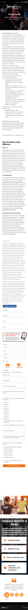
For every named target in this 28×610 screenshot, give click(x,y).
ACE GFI (5, 404)
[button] (10, 516)
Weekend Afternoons (8, 457)
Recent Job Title (6, 375)
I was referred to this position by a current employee (12, 461)
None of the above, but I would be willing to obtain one (13, 421)
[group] (14, 505)
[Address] (14, 347)
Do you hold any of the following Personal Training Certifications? (13, 399)
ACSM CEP (6, 419)
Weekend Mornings (8, 455)
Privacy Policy (9, 340)
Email (4, 321)
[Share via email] (26, 2)
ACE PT (5, 402)
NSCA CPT (6, 410)
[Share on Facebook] (20, 2)
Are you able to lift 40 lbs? (8, 430)
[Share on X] (24, 2)
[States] (14, 354)
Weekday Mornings (8, 449)
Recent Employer (6, 380)
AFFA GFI (5, 408)
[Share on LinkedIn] (22, 2)
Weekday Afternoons (8, 451)
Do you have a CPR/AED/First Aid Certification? (13, 425)
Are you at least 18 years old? (9, 386)
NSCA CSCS (6, 412)
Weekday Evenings (7, 453)
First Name (5, 310)
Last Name (5, 315)
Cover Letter (5, 370)
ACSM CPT (6, 414)
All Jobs (3, 2)
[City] (14, 350)
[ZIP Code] (14, 358)
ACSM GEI (6, 417)
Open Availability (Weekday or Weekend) (12, 447)
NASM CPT (6, 406)
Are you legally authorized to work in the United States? (13, 392)
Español (17, 2)
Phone (4, 327)
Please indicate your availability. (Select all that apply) (12, 443)
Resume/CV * (6, 361)
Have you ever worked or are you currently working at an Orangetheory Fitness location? (14, 437)
